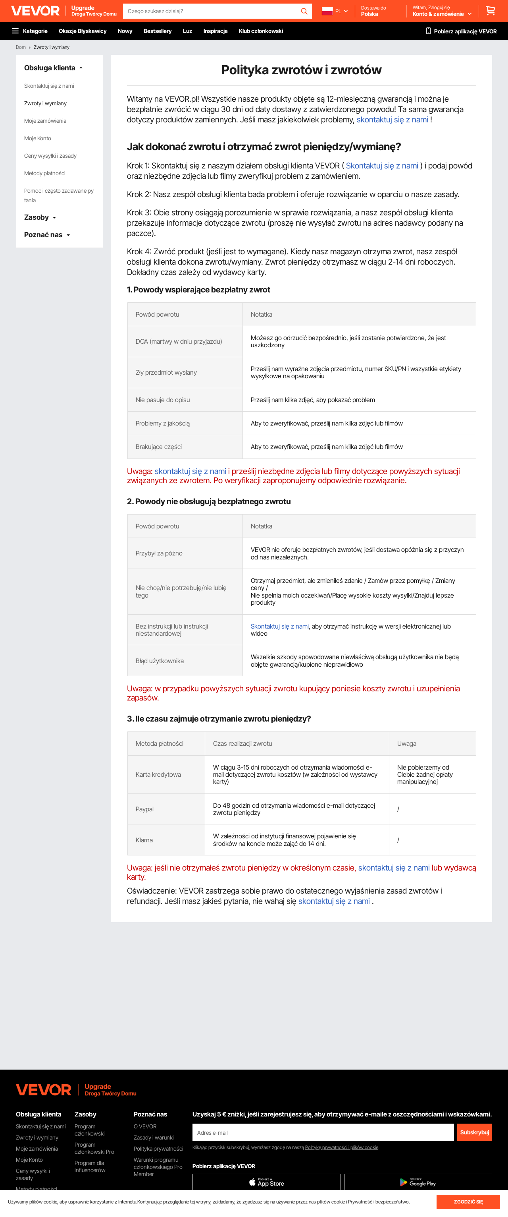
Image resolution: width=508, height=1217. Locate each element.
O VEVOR (145, 1126)
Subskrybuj (474, 1132)
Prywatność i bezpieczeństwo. (379, 1202)
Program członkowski (90, 1130)
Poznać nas (43, 234)
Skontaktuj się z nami (49, 85)
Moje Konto (37, 138)
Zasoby (36, 217)
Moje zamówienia (45, 120)
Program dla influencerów (90, 1166)
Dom (21, 47)
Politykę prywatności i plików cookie (341, 1147)
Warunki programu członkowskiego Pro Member (158, 1166)
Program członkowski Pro (94, 1148)
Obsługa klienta (49, 68)
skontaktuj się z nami (393, 119)
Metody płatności (44, 173)
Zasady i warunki (154, 1137)
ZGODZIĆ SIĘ (468, 1202)
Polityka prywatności (158, 1148)
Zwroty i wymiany (45, 103)
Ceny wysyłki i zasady (50, 155)
